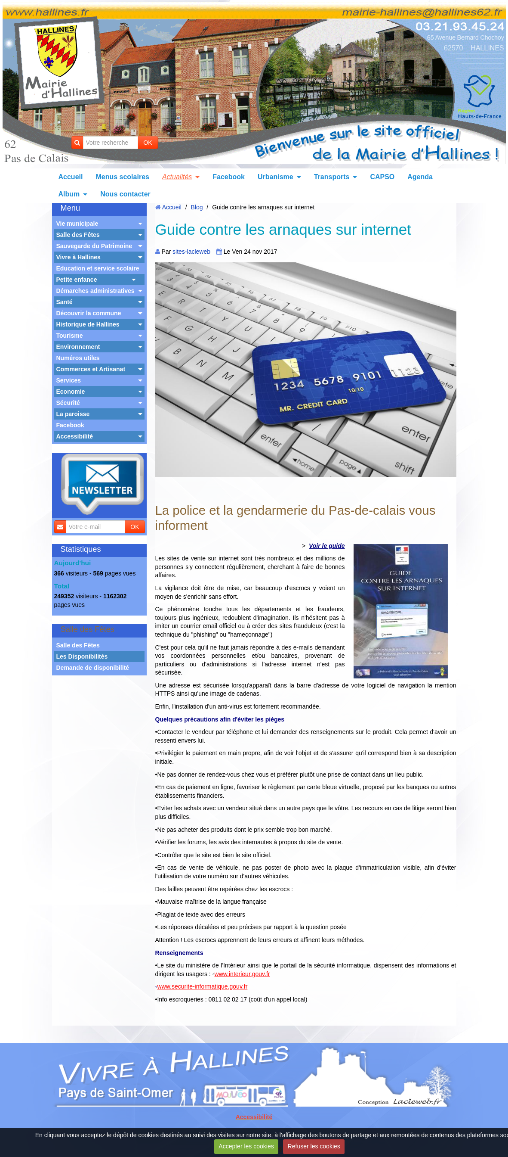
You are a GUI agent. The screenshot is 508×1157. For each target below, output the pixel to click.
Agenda (420, 176)
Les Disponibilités (82, 656)
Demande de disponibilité (92, 667)
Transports (332, 176)
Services (68, 380)
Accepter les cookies (246, 1146)
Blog (197, 207)
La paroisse (73, 414)
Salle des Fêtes (78, 234)
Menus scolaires (122, 176)
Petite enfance (76, 279)
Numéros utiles (78, 358)
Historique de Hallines (88, 324)
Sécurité (68, 402)
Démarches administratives (95, 290)
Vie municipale (77, 223)
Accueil (70, 176)
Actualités (177, 176)
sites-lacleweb (191, 251)
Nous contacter (125, 194)
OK (147, 142)
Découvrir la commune (88, 313)
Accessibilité (74, 436)
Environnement (78, 346)
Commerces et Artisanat (91, 369)
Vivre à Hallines (78, 257)
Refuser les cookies (314, 1146)
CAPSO (382, 176)
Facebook (228, 176)
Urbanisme (275, 176)
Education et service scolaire (97, 268)
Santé (64, 302)
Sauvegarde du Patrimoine (94, 246)
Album (69, 194)
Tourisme (69, 335)
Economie (70, 391)
